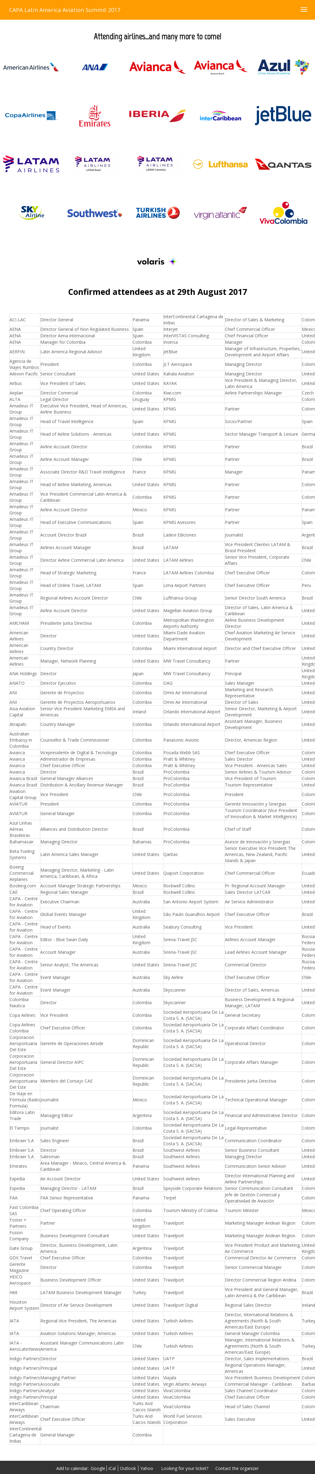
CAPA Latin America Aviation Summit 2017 (64, 10)
